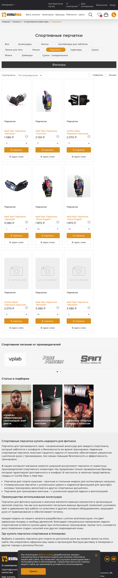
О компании (72, 5)
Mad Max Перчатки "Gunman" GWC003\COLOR (46, 132)
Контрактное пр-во (55, 5)
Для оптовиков (87, 5)
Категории (48, 14)
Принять (33, 571)
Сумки (95, 49)
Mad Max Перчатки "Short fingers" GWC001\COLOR (77, 218)
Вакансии (101, 5)
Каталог (17, 21)
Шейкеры (27, 55)
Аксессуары (25, 44)
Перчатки (55, 49)
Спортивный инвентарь (36, 21)
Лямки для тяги (14, 49)
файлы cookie (45, 554)
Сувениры (76, 49)
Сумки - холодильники (55, 55)
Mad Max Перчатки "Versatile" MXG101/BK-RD (15, 218)
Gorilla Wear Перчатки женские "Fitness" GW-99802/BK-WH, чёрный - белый (77, 132)
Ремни (36, 49)
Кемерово (7, 4)
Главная (6, 21)
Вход (113, 5)
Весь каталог (33, 14)
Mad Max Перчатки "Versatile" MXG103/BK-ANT (46, 303)
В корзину (16, 150)
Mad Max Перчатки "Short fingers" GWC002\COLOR (46, 218)
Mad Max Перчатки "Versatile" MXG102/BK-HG (77, 303)
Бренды (60, 14)
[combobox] (30, 75)
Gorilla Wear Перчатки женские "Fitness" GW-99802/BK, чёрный (15, 303)
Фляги (9, 55)
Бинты (45, 44)
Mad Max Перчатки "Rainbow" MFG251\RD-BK (15, 132)
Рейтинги (71, 14)
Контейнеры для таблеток (73, 44)
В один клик (16, 156)
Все (7, 44)
